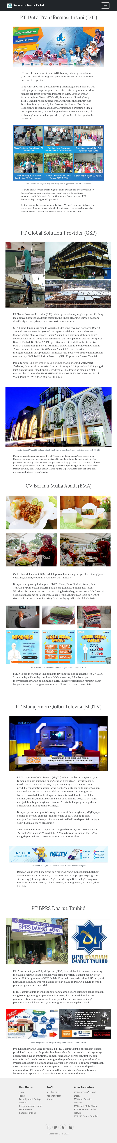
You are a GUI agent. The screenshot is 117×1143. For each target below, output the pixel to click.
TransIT (23, 1095)
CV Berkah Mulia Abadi (85, 1106)
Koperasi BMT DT (27, 1112)
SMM (22, 1092)
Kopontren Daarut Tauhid (25, 6)
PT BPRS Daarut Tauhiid (86, 1116)
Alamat (50, 1099)
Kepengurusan (54, 1095)
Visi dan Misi (53, 1092)
